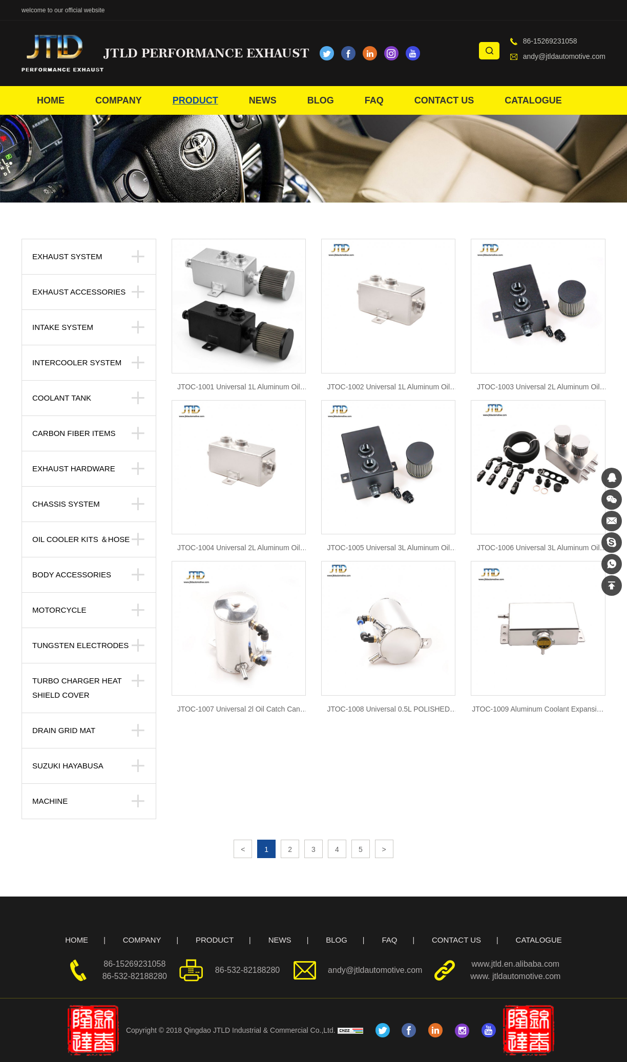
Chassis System (66, 503)
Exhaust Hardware (73, 468)
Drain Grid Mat (63, 730)
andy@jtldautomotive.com (564, 56)
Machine (50, 801)
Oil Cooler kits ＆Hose (81, 539)
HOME (51, 100)
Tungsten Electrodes (80, 645)
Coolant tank (61, 397)
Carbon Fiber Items (74, 433)
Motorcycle (59, 610)
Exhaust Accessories (79, 291)
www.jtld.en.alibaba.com (516, 964)
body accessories (71, 574)
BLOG (320, 100)
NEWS (263, 100)
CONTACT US (444, 100)
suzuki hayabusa (67, 765)
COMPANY (118, 100)
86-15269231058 (550, 41)
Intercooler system (76, 362)
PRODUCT (195, 100)
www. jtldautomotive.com (515, 976)
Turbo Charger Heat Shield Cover (76, 687)
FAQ (374, 100)
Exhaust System (67, 256)
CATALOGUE (533, 100)
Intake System (62, 327)
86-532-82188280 (134, 976)
